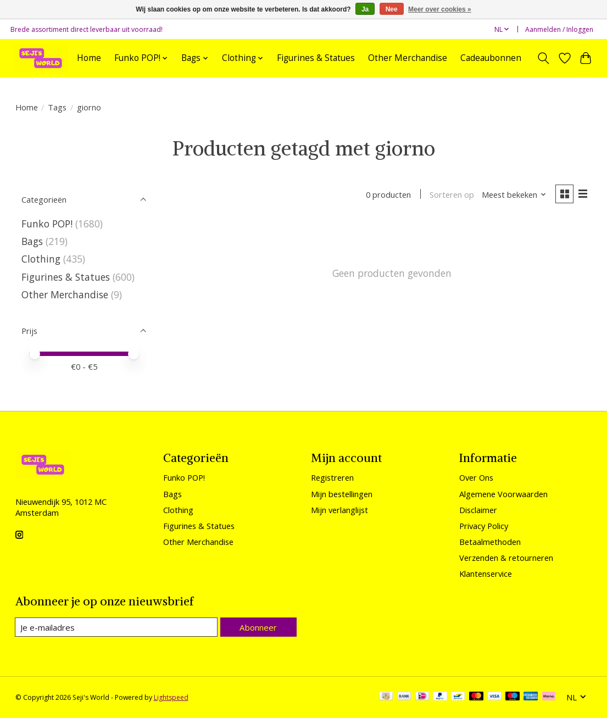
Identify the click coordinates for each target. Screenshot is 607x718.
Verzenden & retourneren (506, 557)
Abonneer (258, 626)
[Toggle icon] (543, 58)
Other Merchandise (407, 58)
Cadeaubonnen (490, 58)
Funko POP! (47, 223)
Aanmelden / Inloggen (559, 29)
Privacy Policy (483, 525)
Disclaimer (478, 509)
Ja (365, 9)
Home (89, 58)
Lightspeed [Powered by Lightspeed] (171, 697)
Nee (392, 9)
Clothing (40, 258)
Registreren (332, 477)
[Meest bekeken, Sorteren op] (512, 195)
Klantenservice (485, 573)
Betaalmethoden (490, 541)
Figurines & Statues (316, 58)
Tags (57, 107)
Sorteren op (450, 195)
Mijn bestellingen (341, 493)
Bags (32, 241)
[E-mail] (116, 627)
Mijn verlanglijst (339, 509)
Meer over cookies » (439, 9)
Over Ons (476, 477)
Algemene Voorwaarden (503, 493)
